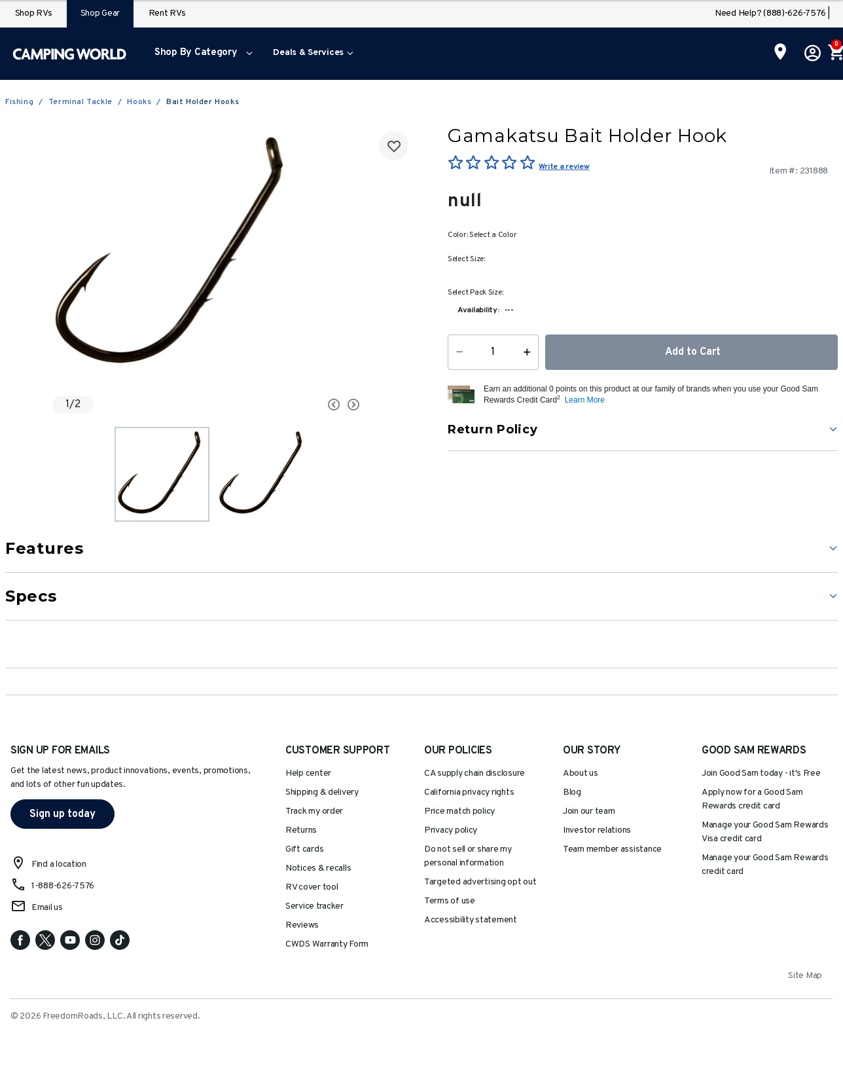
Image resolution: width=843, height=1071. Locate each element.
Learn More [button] (585, 400)
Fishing (19, 102)
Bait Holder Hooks (202, 102)
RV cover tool (311, 887)
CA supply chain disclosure (474, 773)
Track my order (314, 811)
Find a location (58, 864)
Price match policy (459, 811)
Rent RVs (167, 13)
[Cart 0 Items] (835, 53)
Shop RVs (33, 13)
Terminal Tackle (80, 102)
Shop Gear (100, 13)
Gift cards (304, 849)
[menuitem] (200, 53)
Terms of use (449, 901)
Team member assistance (612, 849)
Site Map (805, 975)
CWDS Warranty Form (326, 944)
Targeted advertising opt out (480, 882)
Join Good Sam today (761, 773)
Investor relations (597, 830)
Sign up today (62, 814)
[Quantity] (493, 352)
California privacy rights (469, 792)
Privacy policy (450, 830)
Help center (308, 773)
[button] (200, 53)
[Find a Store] (780, 53)
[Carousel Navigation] (293, 404)
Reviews (302, 925)
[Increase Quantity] (530, 352)
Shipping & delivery (322, 792)
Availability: (478, 310)
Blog (572, 792)
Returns (301, 830)
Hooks (139, 102)
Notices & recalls (318, 868)
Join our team (589, 811)
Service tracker (314, 906)
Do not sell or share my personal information (468, 856)
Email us (47, 907)
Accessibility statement (470, 920)
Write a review (564, 167)
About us (580, 773)
